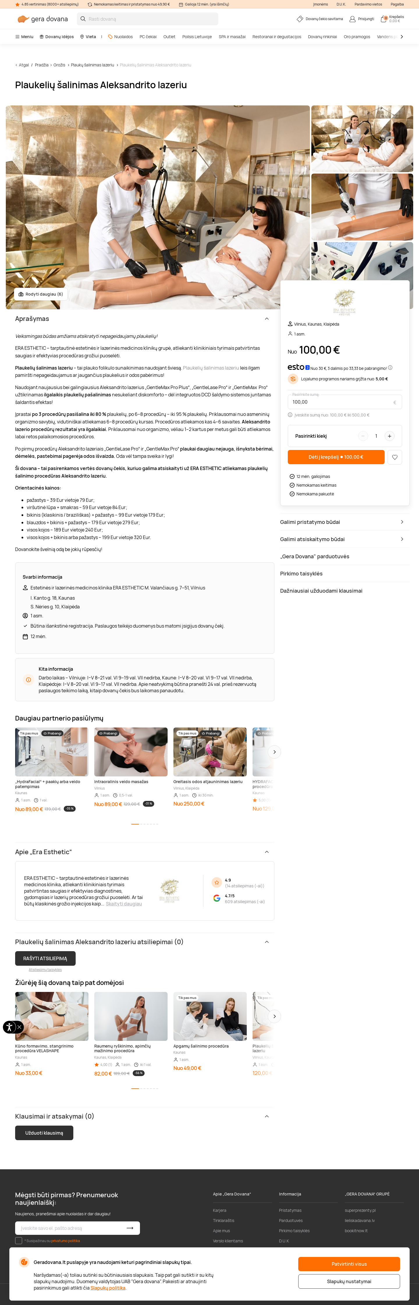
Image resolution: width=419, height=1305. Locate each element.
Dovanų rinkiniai (322, 36)
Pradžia (42, 65)
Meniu (24, 36)
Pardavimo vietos (368, 4)
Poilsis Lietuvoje (197, 36)
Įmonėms (320, 4)
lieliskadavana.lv (360, 1220)
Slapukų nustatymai (349, 1281)
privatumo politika (65, 1240)
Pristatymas (290, 1210)
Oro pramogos (357, 36)
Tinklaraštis (223, 1220)
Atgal (24, 65)
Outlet (169, 36)
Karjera (219, 1210)
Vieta (88, 36)
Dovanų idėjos (56, 36)
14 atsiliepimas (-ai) (245, 886)
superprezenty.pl (360, 1210)
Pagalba (397, 4)
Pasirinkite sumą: (306, 395)
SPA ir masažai (232, 36)
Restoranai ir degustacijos (277, 36)
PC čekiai (148, 36)
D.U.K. (341, 4)
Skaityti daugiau (124, 903)
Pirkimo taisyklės (294, 1230)
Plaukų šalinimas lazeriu (92, 65)
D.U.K (284, 1241)
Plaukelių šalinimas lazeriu (211, 368)
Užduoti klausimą (44, 1133)
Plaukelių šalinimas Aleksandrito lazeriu (155, 65)
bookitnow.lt (356, 1230)
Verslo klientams (228, 1241)
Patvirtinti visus (349, 1264)
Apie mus (221, 1230)
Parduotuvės (291, 1220)
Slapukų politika (107, 1288)
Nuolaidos (120, 36)
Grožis (59, 65)
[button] (274, 752)
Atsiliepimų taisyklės (45, 969)
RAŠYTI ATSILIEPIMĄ (45, 958)
